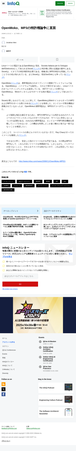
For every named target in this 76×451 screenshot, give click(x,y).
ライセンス (17, 186)
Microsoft (29, 186)
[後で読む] (57, 60)
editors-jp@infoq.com (33, 433)
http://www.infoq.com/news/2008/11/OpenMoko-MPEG (42, 162)
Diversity (6, 377)
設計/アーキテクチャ (24, 182)
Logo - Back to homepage (14, 3)
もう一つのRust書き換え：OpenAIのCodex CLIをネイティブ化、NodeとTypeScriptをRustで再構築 (20, 236)
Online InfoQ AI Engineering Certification (49, 362)
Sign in (70, 3)
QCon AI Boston (49, 345)
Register (60, 3)
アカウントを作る (9, 346)
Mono (48, 182)
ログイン (6, 350)
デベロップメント (9, 182)
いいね (22, 60)
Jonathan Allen (12, 43)
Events (5, 358)
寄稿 (4, 361)
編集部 (9, 52)
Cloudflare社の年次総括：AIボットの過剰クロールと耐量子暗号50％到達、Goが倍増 (21, 228)
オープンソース (43, 186)
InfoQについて (8, 369)
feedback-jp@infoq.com (9, 433)
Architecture (8, 190)
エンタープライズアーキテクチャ (62, 186)
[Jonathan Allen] (4, 43)
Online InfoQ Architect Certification (48, 353)
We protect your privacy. (10, 292)
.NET (57, 182)
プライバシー (6, 446)
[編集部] (4, 52)
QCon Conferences (9, 354)
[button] (20, 287)
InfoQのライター (8, 365)
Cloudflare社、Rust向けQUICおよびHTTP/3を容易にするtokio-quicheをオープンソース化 (21, 220)
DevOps (38, 182)
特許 (26, 172)
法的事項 (6, 186)
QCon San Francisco (47, 371)
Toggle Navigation (3, 3)
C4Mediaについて (9, 373)
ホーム (5, 342)
